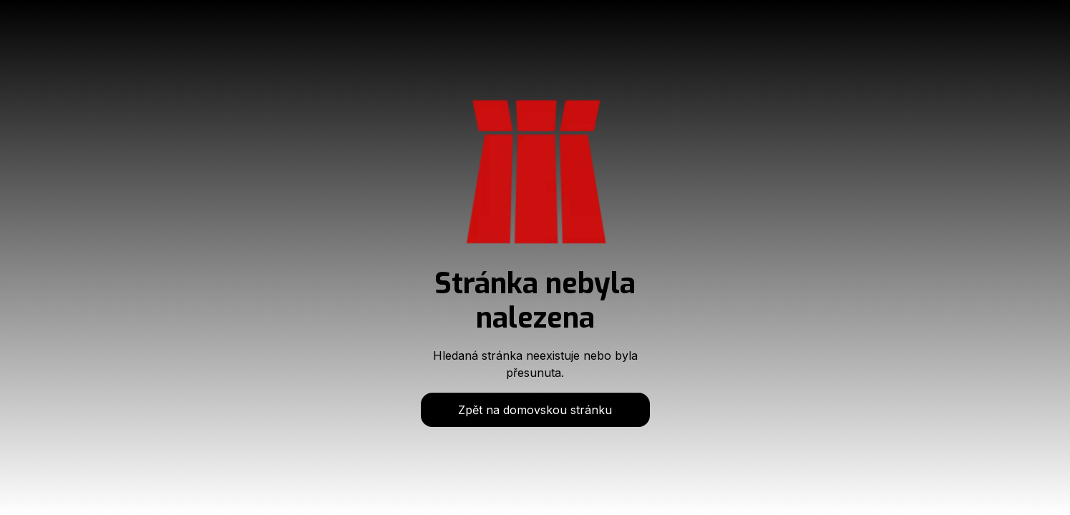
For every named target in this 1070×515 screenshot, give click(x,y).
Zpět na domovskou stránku (535, 410)
